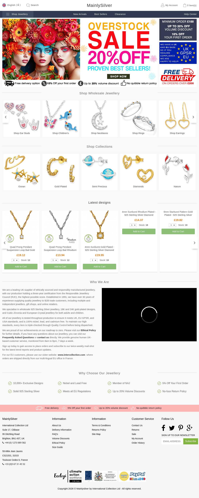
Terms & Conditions (101, 425)
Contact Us (137, 425)
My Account (137, 438)
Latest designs (99, 202)
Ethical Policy (88, 330)
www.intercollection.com (71, 354)
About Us (56, 425)
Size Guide (57, 447)
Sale (134, 434)
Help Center (190, 14)
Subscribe (190, 441)
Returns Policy (99, 430)
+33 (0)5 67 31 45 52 (15, 464)
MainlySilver (99, 5)
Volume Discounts (60, 438)
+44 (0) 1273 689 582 (15, 442)
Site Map (96, 434)
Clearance (120, 14)
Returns (135, 430)
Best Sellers (100, 14)
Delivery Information (62, 430)
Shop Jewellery (17, 14)
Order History (138, 443)
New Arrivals (80, 14)
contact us (43, 337)
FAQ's (55, 434)
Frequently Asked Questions (18, 337)
